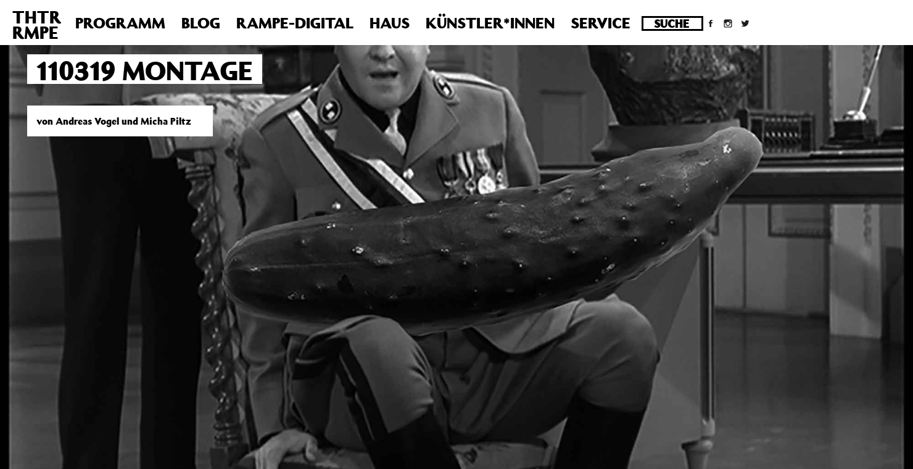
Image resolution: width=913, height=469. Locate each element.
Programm (120, 23)
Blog (200, 23)
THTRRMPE (36, 25)
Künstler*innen (490, 23)
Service (600, 23)
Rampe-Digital (294, 23)
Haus (390, 23)
